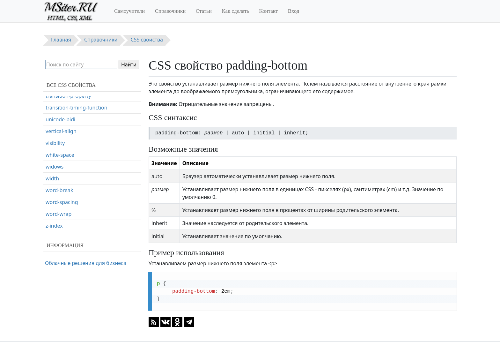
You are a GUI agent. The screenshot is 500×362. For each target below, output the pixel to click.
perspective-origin (67, 195)
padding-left (60, 113)
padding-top (60, 136)
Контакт (268, 11)
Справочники (170, 11)
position (55, 207)
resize (53, 231)
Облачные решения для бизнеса (85, 263)
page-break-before (68, 160)
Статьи (204, 11)
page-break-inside (67, 172)
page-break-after (66, 148)
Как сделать (235, 11)
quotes (54, 219)
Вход (293, 11)
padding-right (62, 124)
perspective (59, 183)
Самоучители (129, 11)
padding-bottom (65, 101)
